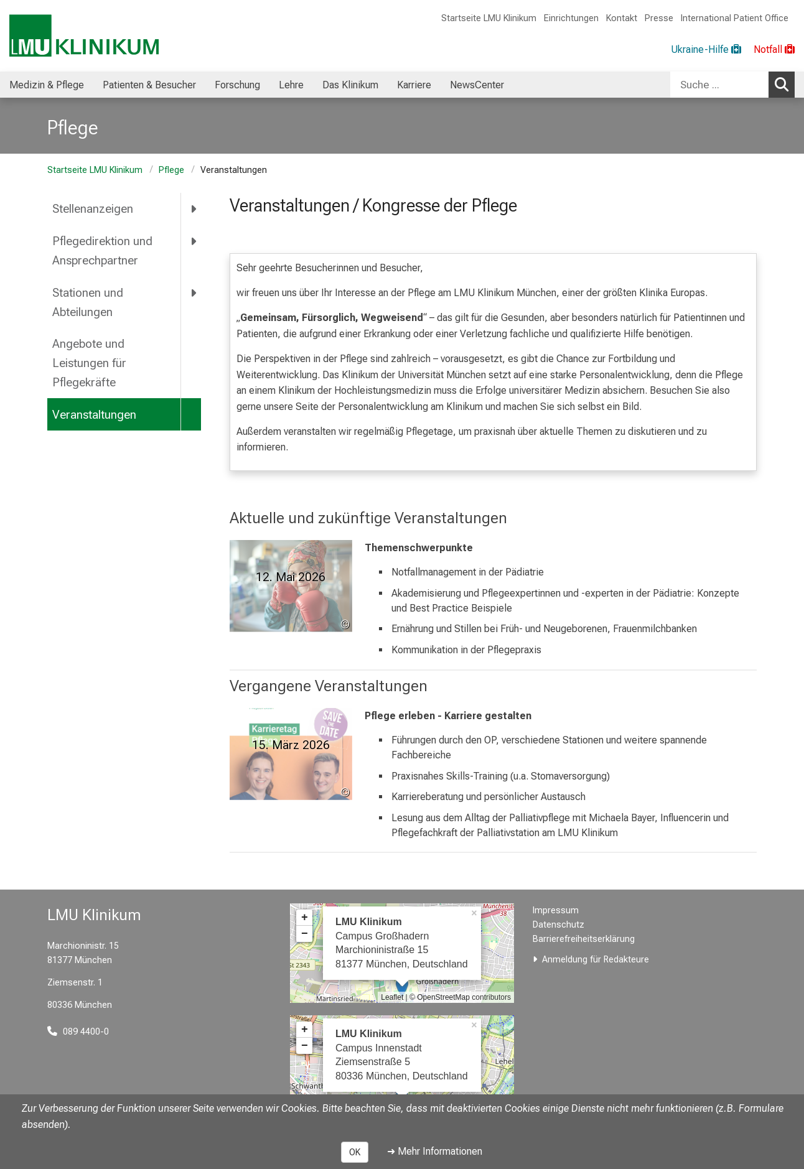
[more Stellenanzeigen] (194, 209)
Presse (659, 18)
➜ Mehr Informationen (434, 1151)
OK (354, 1152)
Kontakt (621, 18)
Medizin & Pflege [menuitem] (46, 85)
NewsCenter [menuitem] (477, 85)
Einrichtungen (571, 18)
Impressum (556, 910)
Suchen (785, 84)
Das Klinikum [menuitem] (350, 85)
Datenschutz (558, 925)
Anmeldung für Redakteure (595, 959)
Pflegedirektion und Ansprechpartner (102, 251)
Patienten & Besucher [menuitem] (149, 85)
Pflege (171, 170)
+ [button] (304, 917)
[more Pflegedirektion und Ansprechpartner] (194, 241)
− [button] (304, 933)
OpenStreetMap (443, 997)
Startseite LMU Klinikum (488, 18)
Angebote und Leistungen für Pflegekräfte (89, 363)
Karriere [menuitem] (414, 85)
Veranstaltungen (94, 415)
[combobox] (732, 85)
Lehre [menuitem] (291, 85)
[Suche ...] (719, 85)
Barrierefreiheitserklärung (584, 939)
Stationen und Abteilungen (87, 302)
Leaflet (392, 997)
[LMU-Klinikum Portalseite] (84, 36)
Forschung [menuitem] (237, 85)
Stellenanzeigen (92, 209)
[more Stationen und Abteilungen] (194, 292)
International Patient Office (734, 18)
